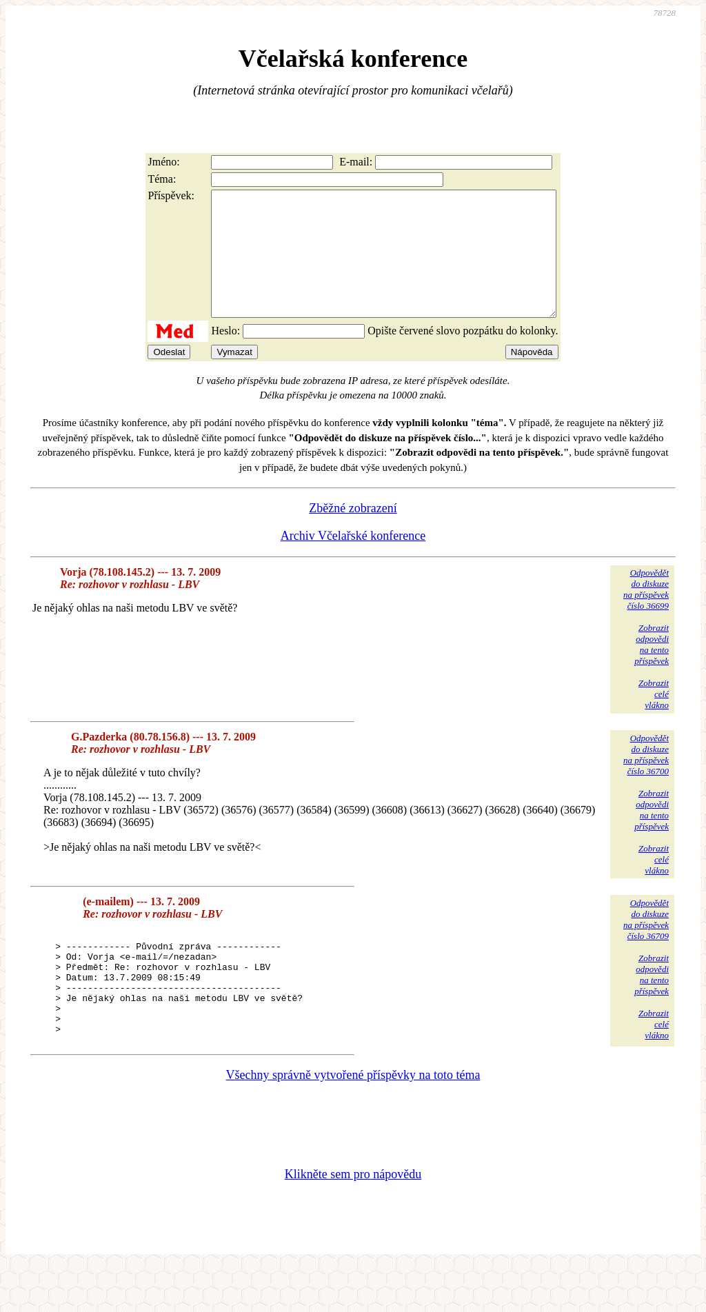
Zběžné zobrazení (352, 533)
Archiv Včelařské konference (353, 560)
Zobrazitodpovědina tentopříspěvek (651, 669)
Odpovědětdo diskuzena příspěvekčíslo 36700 (646, 779)
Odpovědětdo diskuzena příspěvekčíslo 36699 (646, 614)
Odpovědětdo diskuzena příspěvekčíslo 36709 (646, 944)
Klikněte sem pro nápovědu (353, 1220)
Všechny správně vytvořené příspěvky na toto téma (353, 1120)
